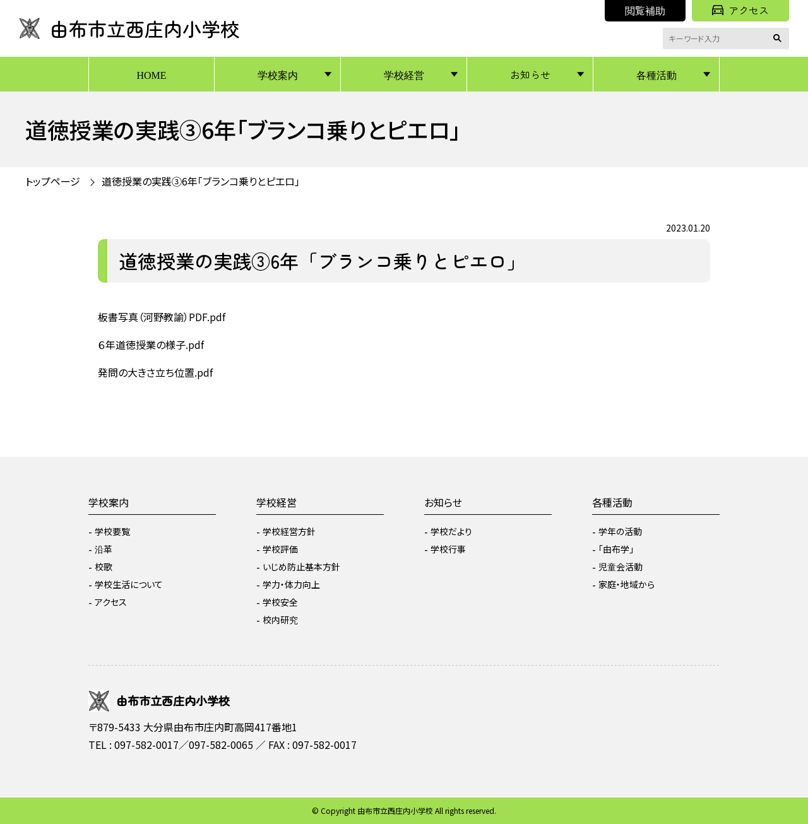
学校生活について (129, 584)
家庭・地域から (626, 584)
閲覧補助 (645, 10)
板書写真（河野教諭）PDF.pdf (161, 316)
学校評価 (280, 549)
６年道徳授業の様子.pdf (151, 344)
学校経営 (404, 74)
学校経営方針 (289, 531)
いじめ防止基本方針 (301, 566)
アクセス (740, 10)
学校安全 (280, 602)
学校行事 (448, 549)
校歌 (103, 566)
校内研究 (280, 619)
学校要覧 (112, 531)
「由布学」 (616, 549)
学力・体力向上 (291, 584)
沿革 (103, 549)
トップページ (52, 181)
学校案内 (278, 74)
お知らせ (530, 74)
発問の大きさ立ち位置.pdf (155, 372)
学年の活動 (620, 531)
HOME (151, 74)
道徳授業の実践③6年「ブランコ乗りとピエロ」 (201, 181)
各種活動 (656, 74)
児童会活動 (620, 566)
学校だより (451, 531)
